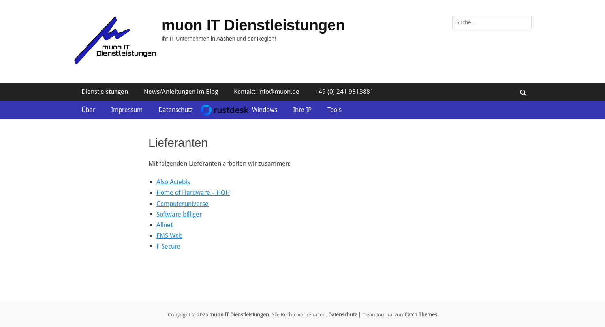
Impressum (127, 110)
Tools (334, 110)
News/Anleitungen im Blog (181, 91)
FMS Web (169, 235)
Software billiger (179, 214)
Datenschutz (175, 110)
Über (88, 110)
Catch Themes (420, 315)
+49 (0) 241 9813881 (344, 91)
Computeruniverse (182, 203)
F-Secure (168, 246)
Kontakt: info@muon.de (266, 91)
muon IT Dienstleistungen (253, 25)
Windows (264, 110)
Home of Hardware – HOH (193, 192)
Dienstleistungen (104, 91)
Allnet (164, 225)
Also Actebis (173, 182)
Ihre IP (302, 110)
